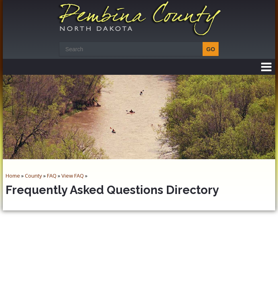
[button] (266, 66)
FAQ (52, 175)
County (33, 175)
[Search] (137, 49)
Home (13, 175)
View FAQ (72, 175)
